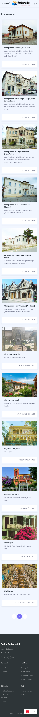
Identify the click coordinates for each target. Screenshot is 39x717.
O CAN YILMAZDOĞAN (22, 603)
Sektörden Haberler (8, 691)
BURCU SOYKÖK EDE (23, 414)
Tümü (3, 701)
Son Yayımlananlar (27, 676)
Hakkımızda (5, 668)
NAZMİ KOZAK (25, 557)
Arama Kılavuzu (26, 691)
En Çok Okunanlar (27, 679)
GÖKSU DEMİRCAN (24, 366)
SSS (23, 695)
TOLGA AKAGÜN (24, 460)
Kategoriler (25, 668)
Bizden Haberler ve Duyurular (7, 696)
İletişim (4, 672)
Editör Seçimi (25, 672)
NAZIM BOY (26, 64)
